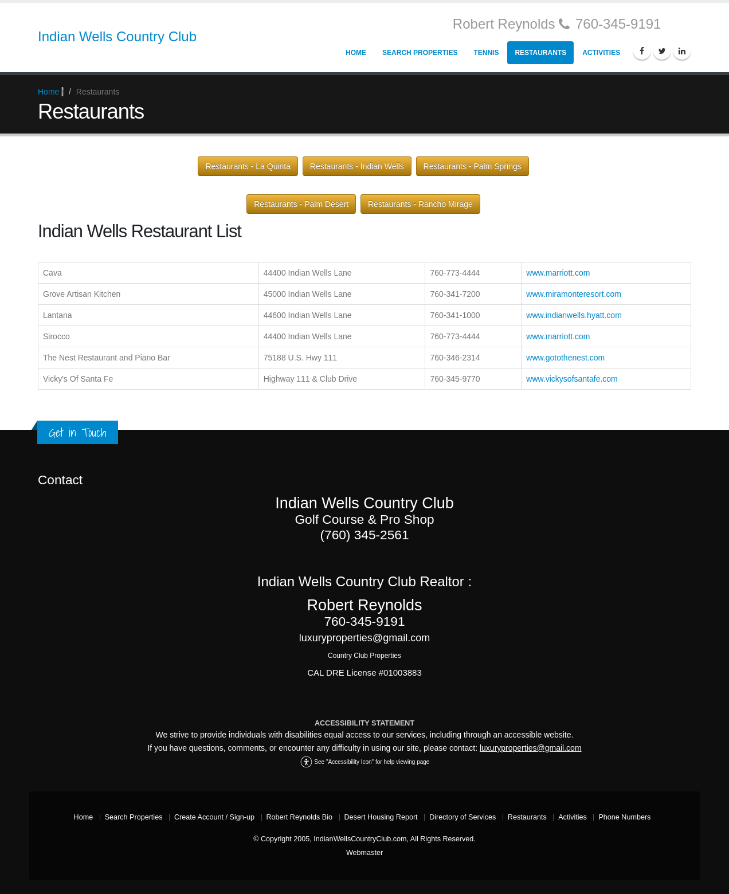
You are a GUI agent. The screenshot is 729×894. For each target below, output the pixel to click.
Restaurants (540, 53)
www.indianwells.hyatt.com (574, 315)
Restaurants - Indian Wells (357, 166)
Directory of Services (462, 817)
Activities (601, 53)
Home (356, 53)
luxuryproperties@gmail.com (531, 747)
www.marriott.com (558, 272)
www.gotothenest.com (565, 357)
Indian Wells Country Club (117, 36)
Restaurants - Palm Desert (301, 204)
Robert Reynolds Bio (299, 817)
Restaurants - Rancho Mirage (420, 204)
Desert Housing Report (381, 817)
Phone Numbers (624, 817)
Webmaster (364, 853)
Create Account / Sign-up (214, 817)
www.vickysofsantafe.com (572, 378)
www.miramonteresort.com (573, 294)
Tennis (486, 53)
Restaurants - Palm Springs (473, 166)
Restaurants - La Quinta (248, 166)
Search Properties (419, 53)
